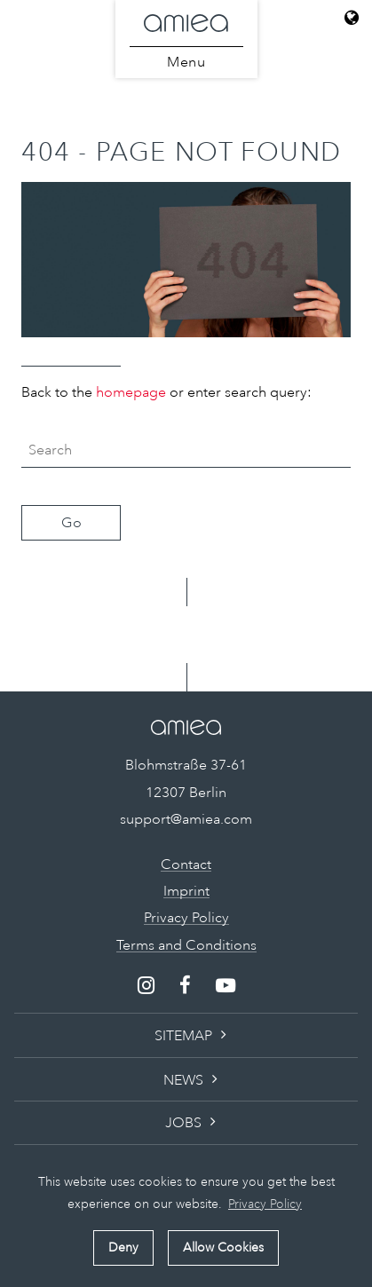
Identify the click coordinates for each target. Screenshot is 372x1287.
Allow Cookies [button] (223, 1247)
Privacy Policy (186, 918)
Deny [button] (123, 1247)
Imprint (186, 891)
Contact (186, 864)
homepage (131, 392)
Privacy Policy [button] (265, 1204)
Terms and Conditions (186, 945)
